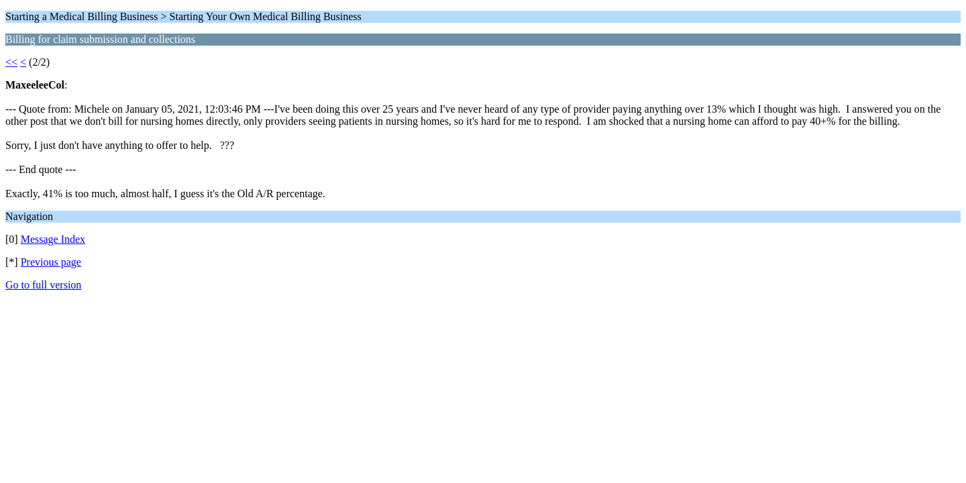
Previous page (51, 262)
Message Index (53, 239)
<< (11, 62)
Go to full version (43, 284)
